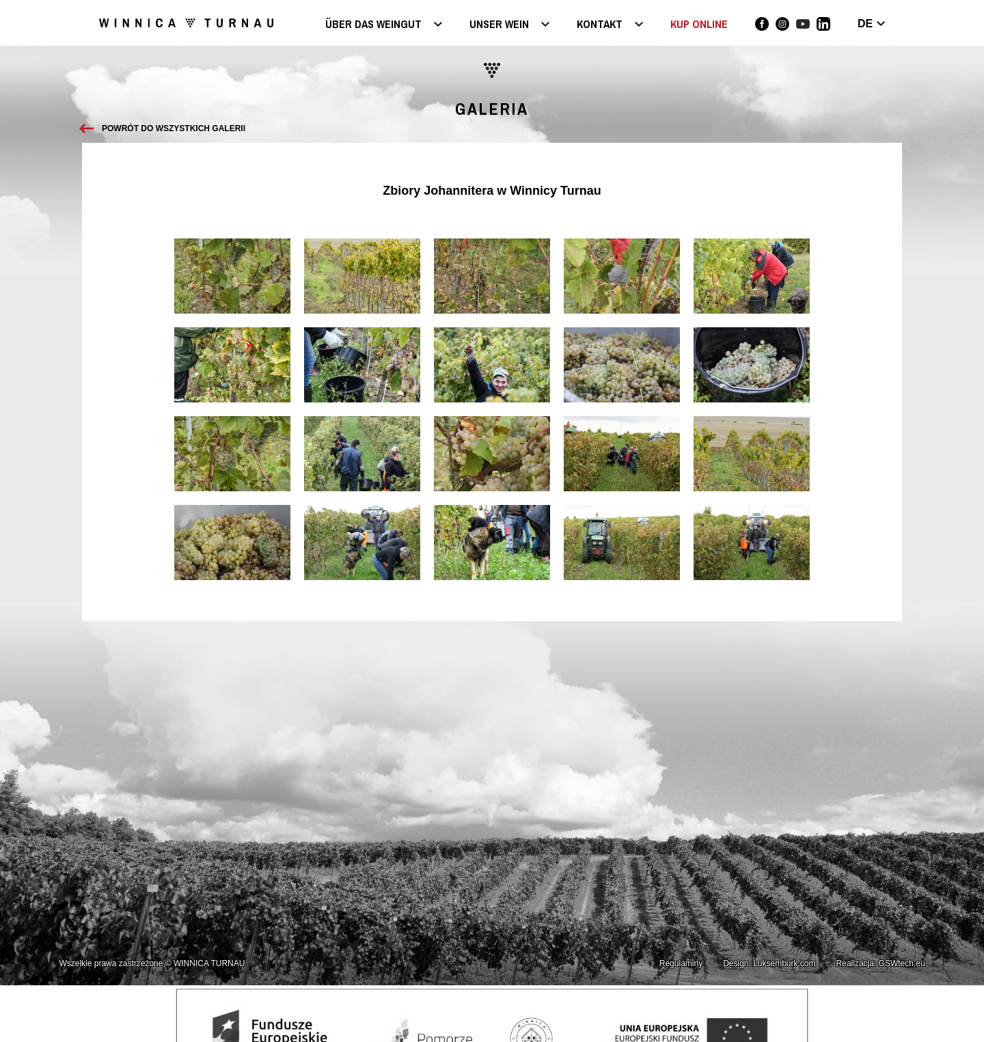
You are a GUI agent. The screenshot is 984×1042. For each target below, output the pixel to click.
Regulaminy (680, 963)
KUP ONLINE (699, 23)
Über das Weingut (373, 24)
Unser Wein (499, 24)
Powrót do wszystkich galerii (173, 128)
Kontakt (600, 24)
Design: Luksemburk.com (769, 963)
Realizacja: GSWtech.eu (880, 963)
